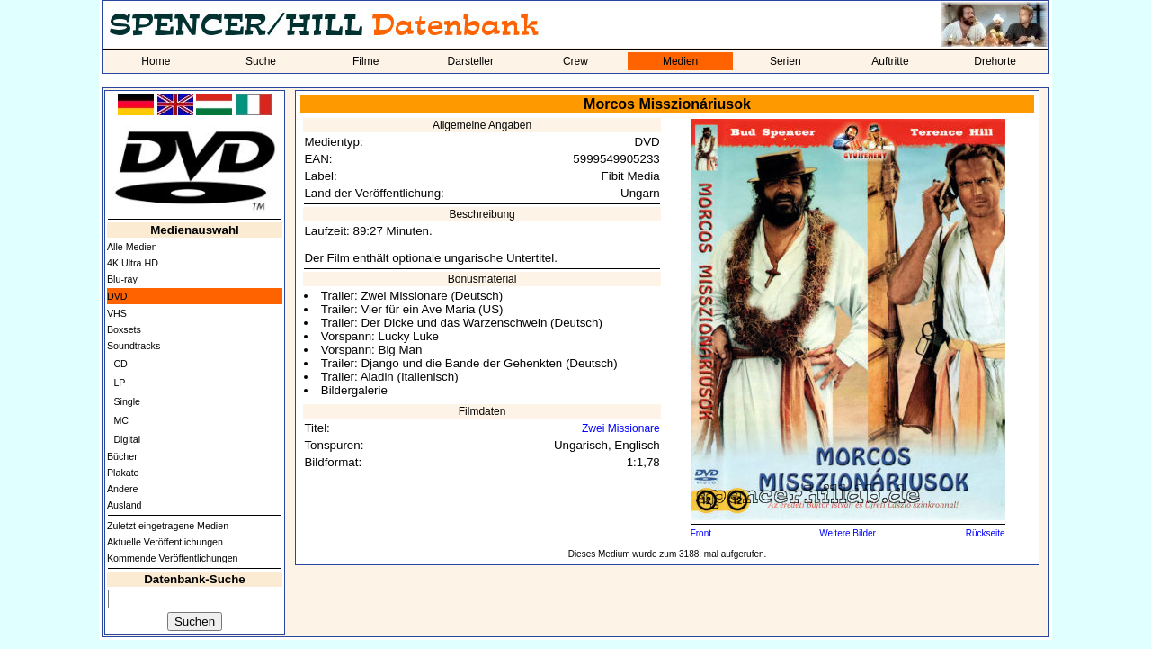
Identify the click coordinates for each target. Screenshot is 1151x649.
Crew (575, 61)
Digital (126, 439)
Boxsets (124, 329)
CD (120, 363)
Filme (365, 61)
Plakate (123, 472)
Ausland (124, 505)
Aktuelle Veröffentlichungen (165, 541)
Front (701, 533)
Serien (785, 61)
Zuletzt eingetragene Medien (167, 525)
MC (121, 420)
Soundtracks (133, 345)
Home (155, 61)
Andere (122, 488)
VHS (117, 313)
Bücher (122, 456)
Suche (260, 61)
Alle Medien (132, 246)
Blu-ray (122, 279)
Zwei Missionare (621, 428)
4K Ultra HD (132, 262)
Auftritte (889, 61)
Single (126, 401)
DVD (117, 296)
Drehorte (995, 61)
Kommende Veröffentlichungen (172, 558)
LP (119, 382)
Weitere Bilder (847, 533)
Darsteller (471, 61)
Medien (680, 61)
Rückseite (985, 533)
